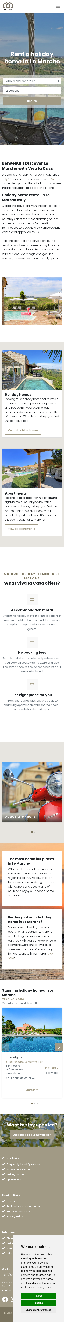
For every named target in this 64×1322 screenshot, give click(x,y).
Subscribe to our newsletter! (32, 1135)
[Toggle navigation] (58, 6)
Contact (12, 1201)
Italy (5, 179)
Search (32, 101)
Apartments (14, 1179)
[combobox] (32, 90)
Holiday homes (15, 1174)
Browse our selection (19, 1169)
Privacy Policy (15, 1216)
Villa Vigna (14, 1057)
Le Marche (54, 179)
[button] (32, 832)
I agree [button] (38, 1295)
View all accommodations (19, 1003)
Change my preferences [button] (38, 1310)
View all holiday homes (23, 430)
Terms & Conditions (18, 1211)
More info (32, 1090)
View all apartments (21, 529)
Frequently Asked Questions (23, 1164)
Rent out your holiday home (23, 1206)
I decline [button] (38, 1302)
